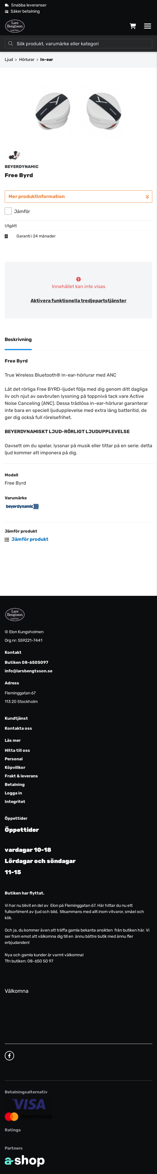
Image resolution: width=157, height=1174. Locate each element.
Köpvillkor (15, 767)
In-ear (46, 59)
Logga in (13, 793)
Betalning (15, 784)
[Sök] (78, 43)
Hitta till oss (17, 750)
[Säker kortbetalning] (28, 1109)
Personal (14, 758)
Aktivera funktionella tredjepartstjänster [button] (78, 332)
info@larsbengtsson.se (28, 671)
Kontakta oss (18, 728)
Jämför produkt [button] (26, 571)
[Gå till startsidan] (15, 26)
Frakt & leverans (21, 776)
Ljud (9, 59)
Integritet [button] (15, 801)
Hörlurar (26, 59)
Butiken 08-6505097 (26, 662)
